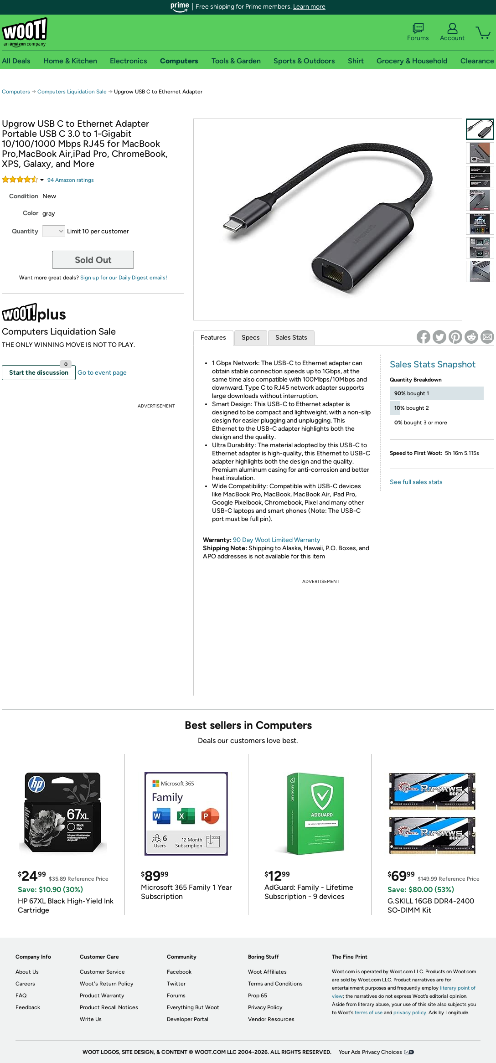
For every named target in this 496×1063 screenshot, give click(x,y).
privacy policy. (410, 1013)
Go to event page (102, 373)
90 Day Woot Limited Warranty (276, 540)
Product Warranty (102, 995)
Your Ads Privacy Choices (370, 1052)
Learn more (309, 6)
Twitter (176, 983)
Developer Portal (187, 1019)
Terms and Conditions (275, 983)
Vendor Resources (271, 1019)
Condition (23, 196)
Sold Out (93, 259)
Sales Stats (291, 337)
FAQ (21, 995)
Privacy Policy (265, 1007)
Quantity (25, 231)
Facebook (179, 972)
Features (213, 337)
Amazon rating (70, 180)
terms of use (368, 1013)
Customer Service (102, 972)
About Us (27, 972)
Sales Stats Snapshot (433, 364)
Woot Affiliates (267, 972)
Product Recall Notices (109, 1007)
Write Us (91, 1019)
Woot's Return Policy (106, 983)
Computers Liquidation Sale (72, 91)
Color (30, 213)
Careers (25, 983)
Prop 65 (257, 995)
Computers (16, 91)
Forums (418, 32)
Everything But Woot (193, 1007)
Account (452, 32)
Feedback (28, 1007)
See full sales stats (416, 482)
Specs (251, 337)
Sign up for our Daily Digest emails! (123, 277)
